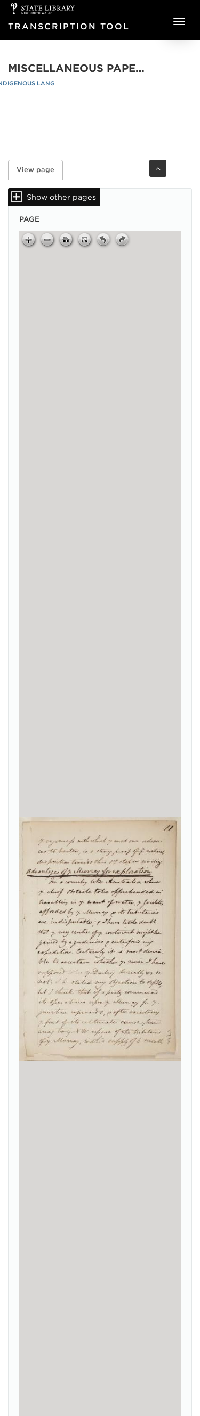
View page (40, 170)
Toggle (157, 168)
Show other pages (61, 196)
